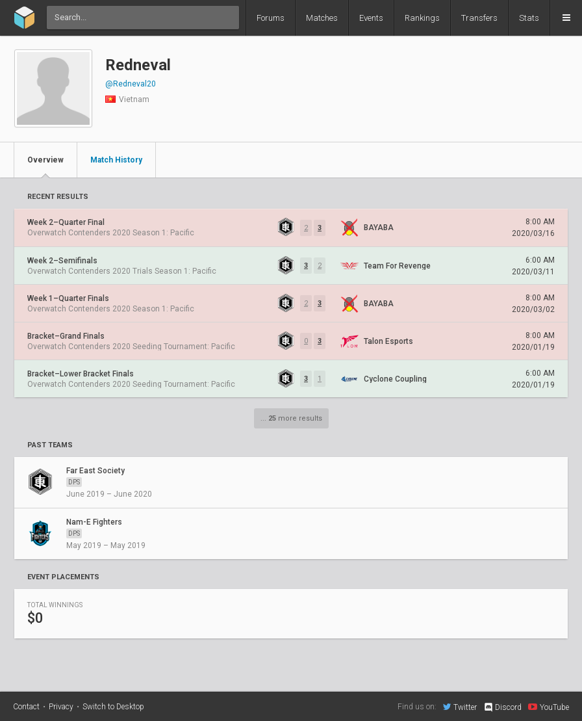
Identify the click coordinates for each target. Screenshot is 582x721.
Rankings (422, 18)
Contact (26, 707)
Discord (502, 707)
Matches (322, 18)
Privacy (61, 707)
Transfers (479, 18)
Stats (529, 18)
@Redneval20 (130, 84)
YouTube (548, 706)
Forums (271, 18)
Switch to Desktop (113, 707)
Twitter (460, 706)
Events (371, 18)
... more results (291, 418)
